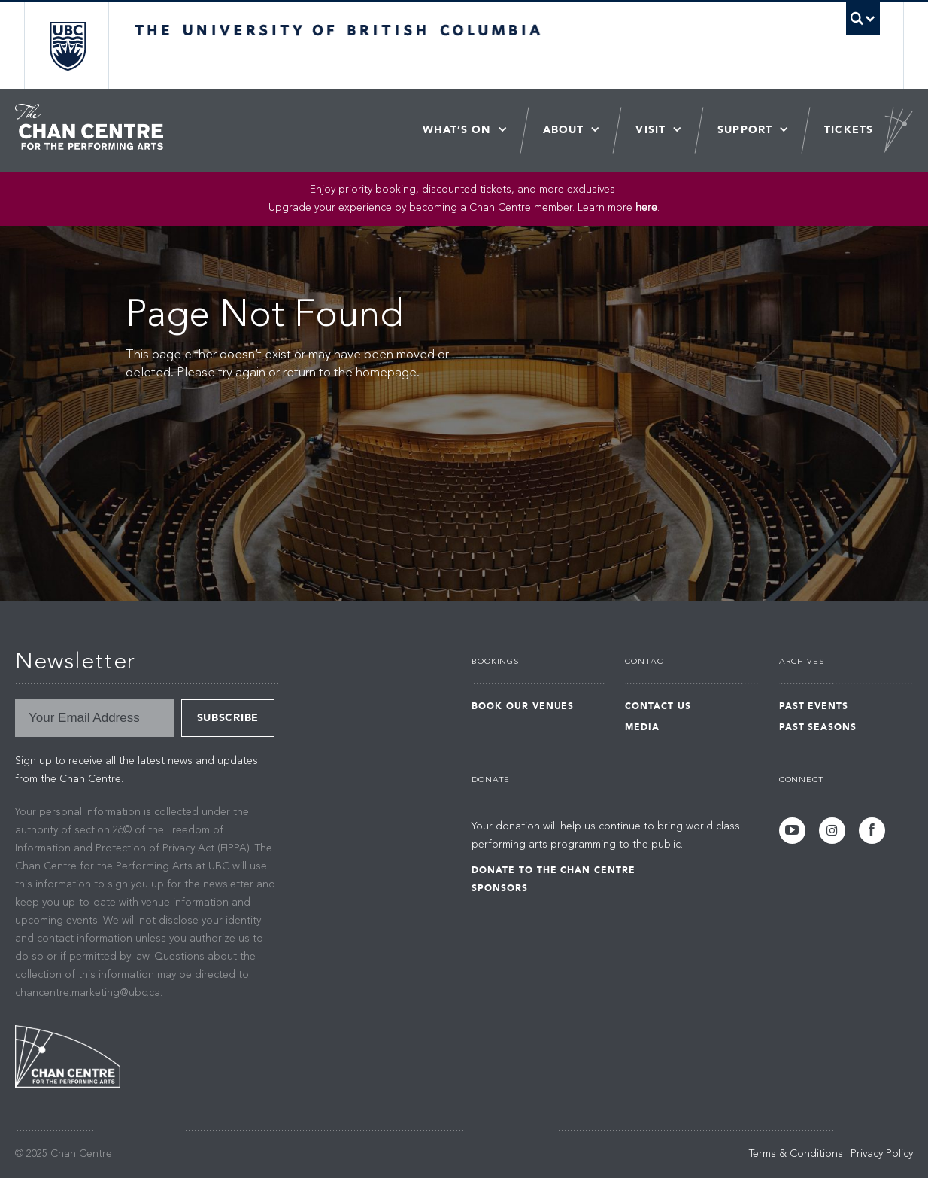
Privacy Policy (882, 1154)
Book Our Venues (523, 706)
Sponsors (500, 888)
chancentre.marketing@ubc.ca (87, 993)
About (563, 129)
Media (642, 727)
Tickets (848, 129)
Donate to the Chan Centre (553, 870)
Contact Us (658, 706)
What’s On (457, 129)
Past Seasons (818, 727)
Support (744, 129)
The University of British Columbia (67, 45)
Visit (650, 129)
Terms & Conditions (796, 1154)
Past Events (814, 706)
